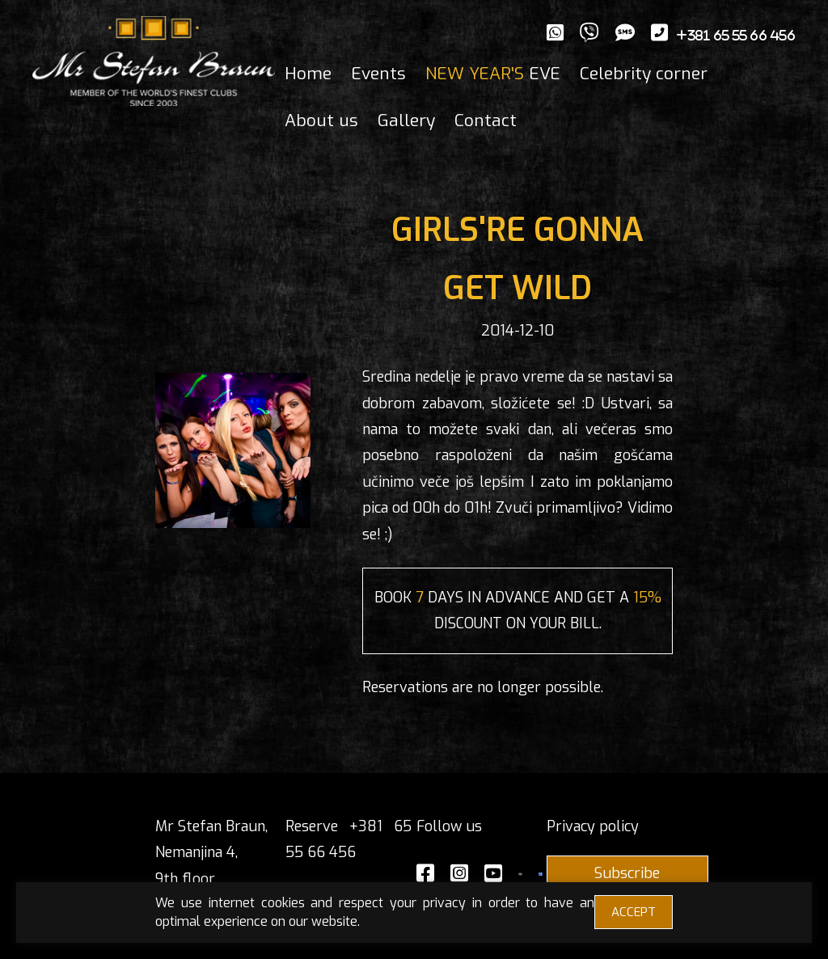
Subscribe (627, 873)
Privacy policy (593, 826)
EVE (492, 73)
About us (321, 120)
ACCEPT (633, 912)
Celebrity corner (644, 73)
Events (378, 73)
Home (308, 73)
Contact (485, 120)
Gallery (406, 120)
